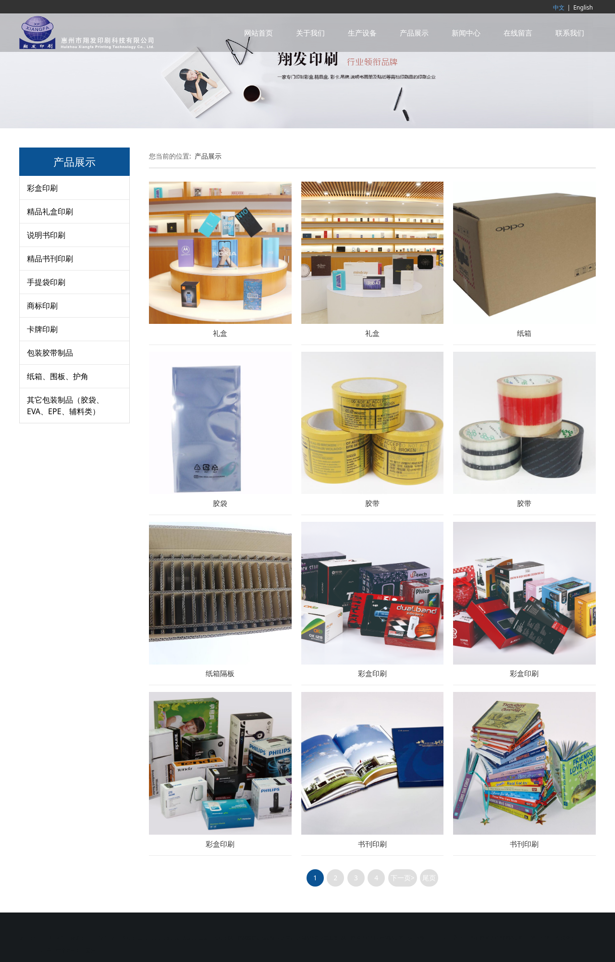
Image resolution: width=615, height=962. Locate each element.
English (583, 7)
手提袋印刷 (46, 282)
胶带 (372, 503)
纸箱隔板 (220, 673)
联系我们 (569, 32)
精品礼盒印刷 (50, 211)
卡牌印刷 (42, 329)
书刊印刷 (372, 844)
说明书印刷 (46, 235)
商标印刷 (42, 305)
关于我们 (310, 32)
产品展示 (414, 32)
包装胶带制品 (50, 352)
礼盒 (220, 333)
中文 (559, 7)
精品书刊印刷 (50, 258)
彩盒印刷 (42, 188)
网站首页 (258, 32)
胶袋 (220, 503)
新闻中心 (466, 32)
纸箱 (524, 333)
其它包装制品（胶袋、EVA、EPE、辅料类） (65, 406)
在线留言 (518, 32)
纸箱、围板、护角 (57, 376)
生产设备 (362, 32)
